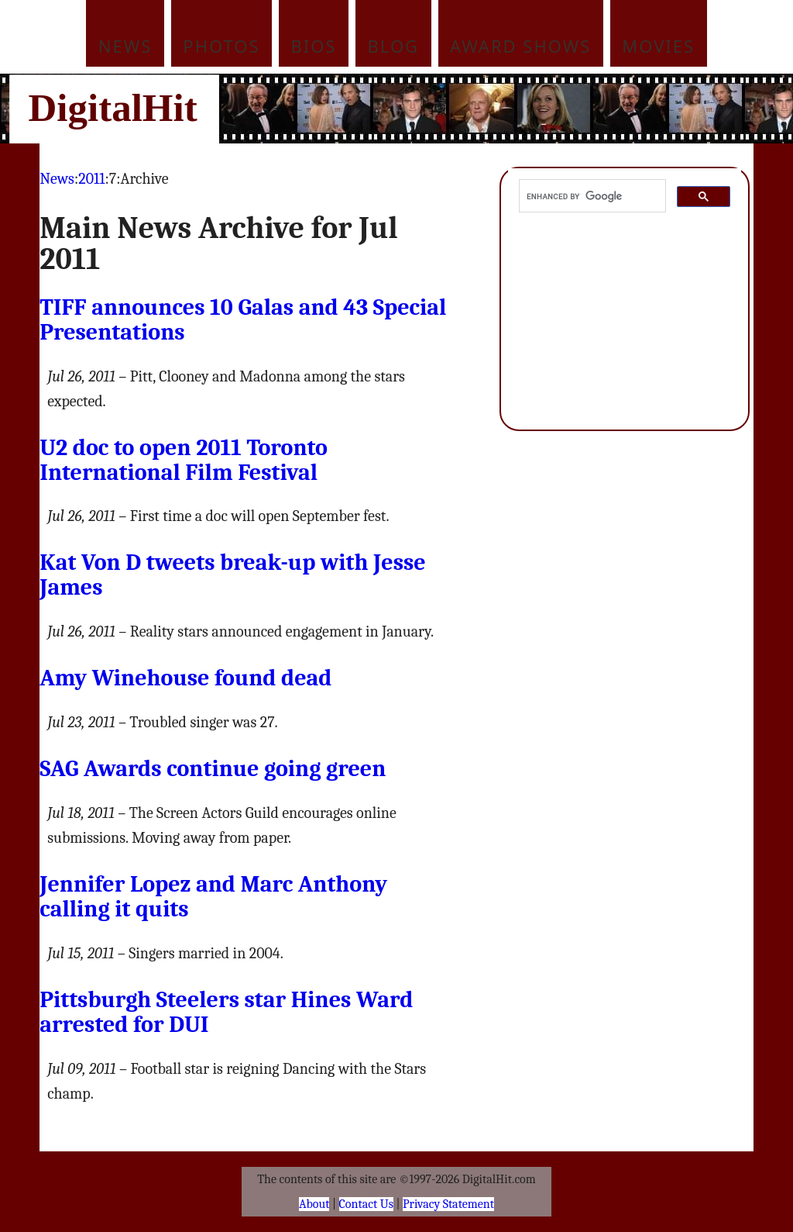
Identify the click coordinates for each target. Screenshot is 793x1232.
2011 (91, 179)
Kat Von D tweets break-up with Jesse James (232, 575)
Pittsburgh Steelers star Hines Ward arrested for (226, 1012)
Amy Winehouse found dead (185, 678)
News (125, 45)
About (314, 1204)
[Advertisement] (501, 108)
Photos (221, 45)
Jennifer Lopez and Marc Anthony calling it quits (213, 897)
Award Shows (520, 45)
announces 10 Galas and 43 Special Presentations (242, 320)
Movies (658, 45)
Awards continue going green (212, 768)
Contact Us (366, 1204)
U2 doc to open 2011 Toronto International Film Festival (183, 460)
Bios (314, 45)
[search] (590, 196)
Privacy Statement (448, 1204)
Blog (394, 45)
